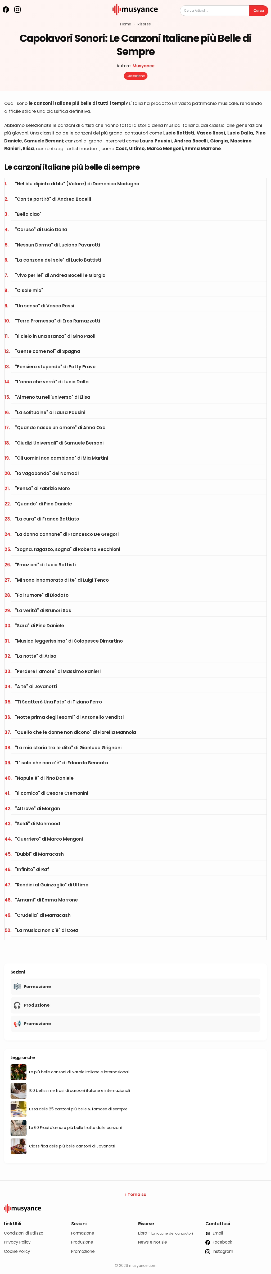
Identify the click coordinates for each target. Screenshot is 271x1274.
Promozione (83, 1251)
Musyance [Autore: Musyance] (144, 66)
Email (214, 1233)
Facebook (218, 1242)
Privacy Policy (17, 1242)
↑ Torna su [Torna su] (136, 1194)
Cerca (259, 10)
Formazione (82, 1233)
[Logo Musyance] (135, 1208)
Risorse (144, 24)
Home (125, 24)
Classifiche (136, 76)
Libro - (165, 1233)
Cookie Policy (17, 1251)
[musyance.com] (135, 19)
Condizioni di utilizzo (23, 1233)
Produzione (82, 1242)
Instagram (219, 1251)
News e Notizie (152, 1242)
